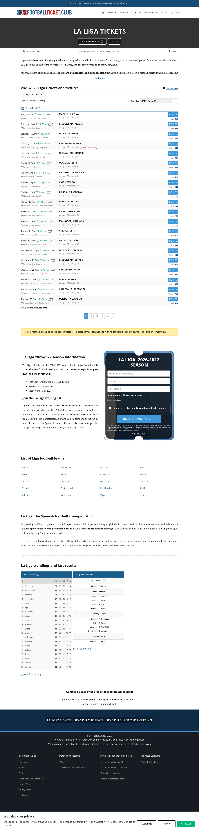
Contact (22, 773)
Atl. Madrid (66, 467)
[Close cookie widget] (196, 814)
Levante (65, 481)
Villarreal (144, 495)
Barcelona (105, 467)
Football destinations (110, 773)
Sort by (135, 101)
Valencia (26, 495)
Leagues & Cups (126, 12)
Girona (25, 481)
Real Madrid (106, 488)
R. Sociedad (67, 488)
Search (175, 12)
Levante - (118, 202)
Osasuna (144, 481)
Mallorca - (118, 173)
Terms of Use (24, 784)
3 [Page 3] (97, 316)
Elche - (118, 134)
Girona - (118, 231)
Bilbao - (118, 192)
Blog (62, 762)
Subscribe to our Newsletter (72, 767)
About (21, 767)
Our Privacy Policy (138, 434)
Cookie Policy (24, 795)
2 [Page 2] (91, 316)
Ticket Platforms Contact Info (31, 778)
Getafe (143, 474)
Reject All (166, 823)
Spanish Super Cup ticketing (129, 720)
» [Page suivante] (113, 316)
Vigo (102, 495)
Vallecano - (118, 289)
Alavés (25, 467)
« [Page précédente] (108, 316)
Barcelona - (118, 144)
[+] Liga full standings (32, 674)
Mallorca (104, 481)
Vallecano (66, 495)
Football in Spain (134, 395)
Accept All (186, 823)
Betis (142, 467)
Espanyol (104, 474)
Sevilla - (118, 153)
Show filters (172, 88)
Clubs (112, 41)
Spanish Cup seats (88, 720)
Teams (110, 12)
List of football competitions (113, 762)
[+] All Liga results (82, 648)
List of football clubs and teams (115, 767)
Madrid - (118, 114)
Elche (63, 474)
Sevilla (143, 488)
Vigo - (118, 182)
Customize (146, 823)
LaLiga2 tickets (59, 720)
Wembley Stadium (149, 762)
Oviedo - (118, 299)
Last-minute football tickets (153, 12)
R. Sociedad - (118, 124)
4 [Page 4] (102, 316)
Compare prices (90, 41)
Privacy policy (25, 789)
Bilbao (25, 474)
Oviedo (25, 488)
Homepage (23, 762)
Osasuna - (118, 163)
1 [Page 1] (86, 316)
